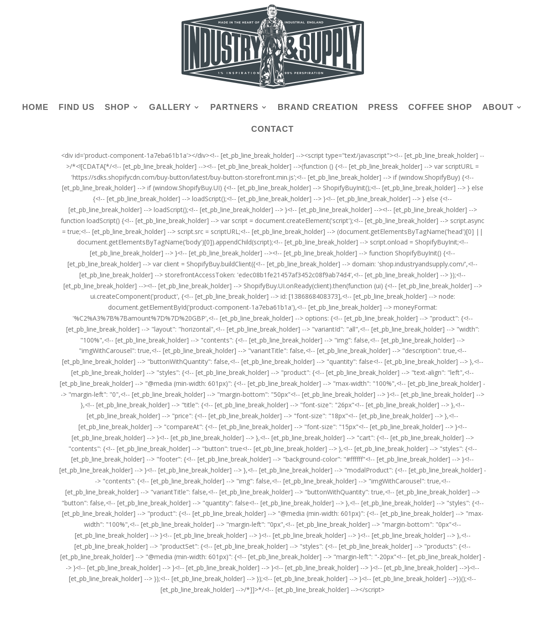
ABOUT (498, 108)
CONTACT (272, 130)
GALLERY (170, 108)
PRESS (383, 108)
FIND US (77, 108)
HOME (35, 108)
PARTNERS (234, 108)
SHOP (117, 108)
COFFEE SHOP (440, 108)
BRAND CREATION (318, 108)
